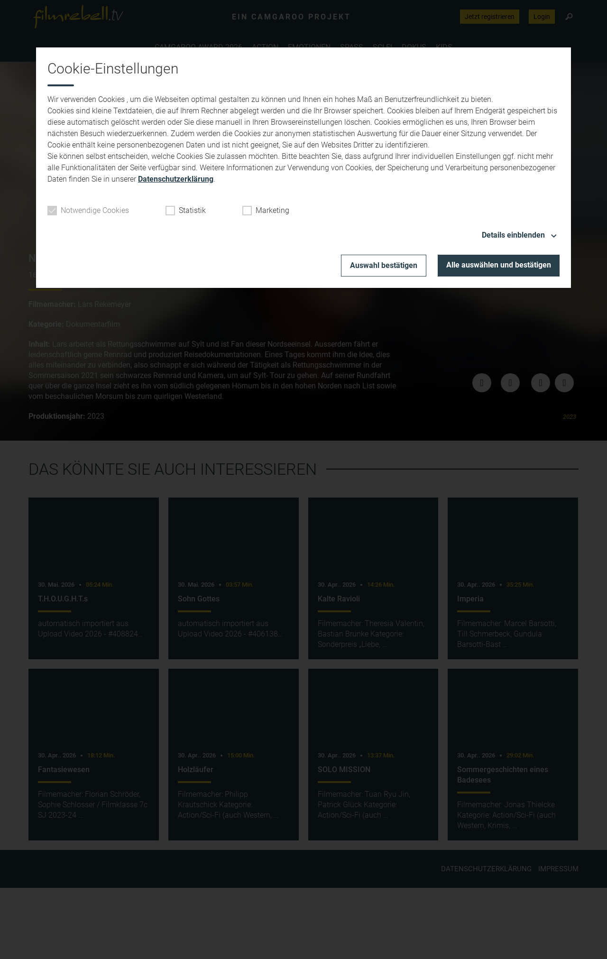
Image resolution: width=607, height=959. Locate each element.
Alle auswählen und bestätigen (498, 264)
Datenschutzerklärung (175, 179)
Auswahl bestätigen (383, 265)
